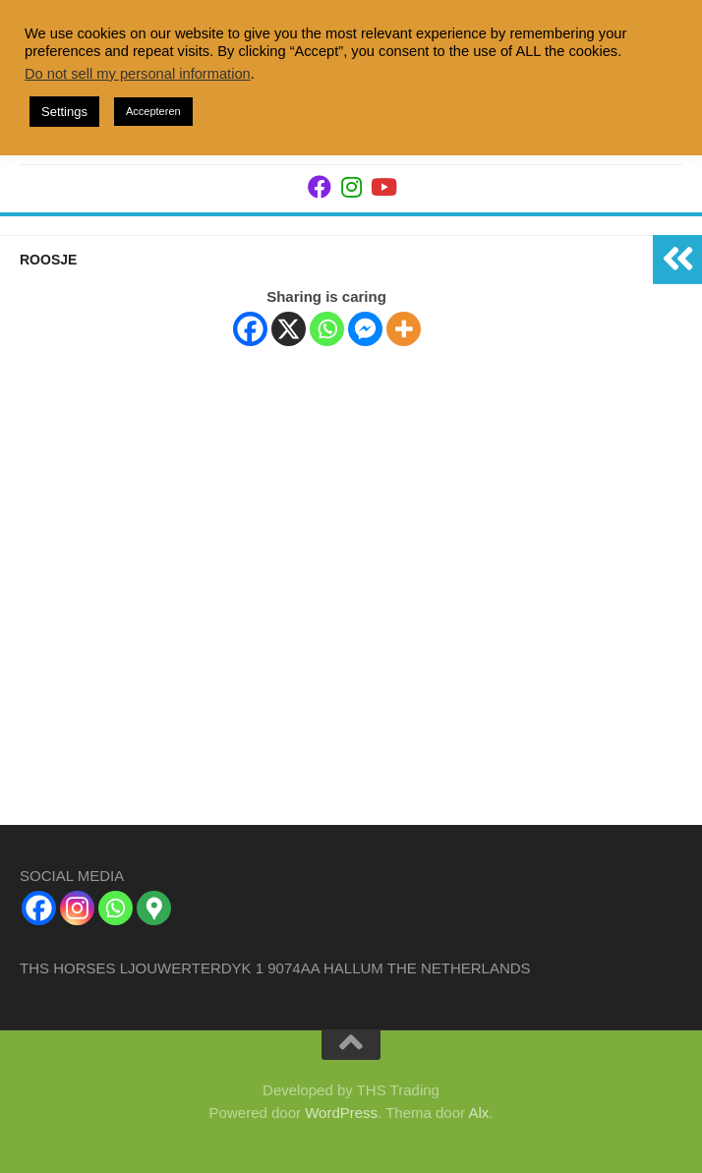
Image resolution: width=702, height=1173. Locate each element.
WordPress (341, 1112)
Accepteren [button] (153, 111)
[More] (403, 329)
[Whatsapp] (327, 329)
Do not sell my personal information (138, 74)
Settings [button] (64, 111)
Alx (478, 1112)
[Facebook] (250, 329)
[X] (288, 329)
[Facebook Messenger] (365, 329)
